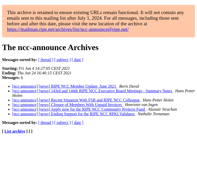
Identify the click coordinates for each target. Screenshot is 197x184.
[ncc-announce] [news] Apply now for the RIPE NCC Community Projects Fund (79, 109)
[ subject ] (62, 59)
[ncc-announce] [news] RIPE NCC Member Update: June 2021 (64, 86)
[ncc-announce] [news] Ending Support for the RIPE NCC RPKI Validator (74, 114)
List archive (14, 131)
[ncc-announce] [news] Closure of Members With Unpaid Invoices (67, 104)
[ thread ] (45, 59)
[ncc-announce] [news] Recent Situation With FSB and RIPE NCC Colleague (76, 100)
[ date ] (77, 59)
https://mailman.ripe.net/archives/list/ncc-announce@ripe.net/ (68, 29)
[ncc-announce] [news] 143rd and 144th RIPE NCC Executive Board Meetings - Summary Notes (92, 91)
